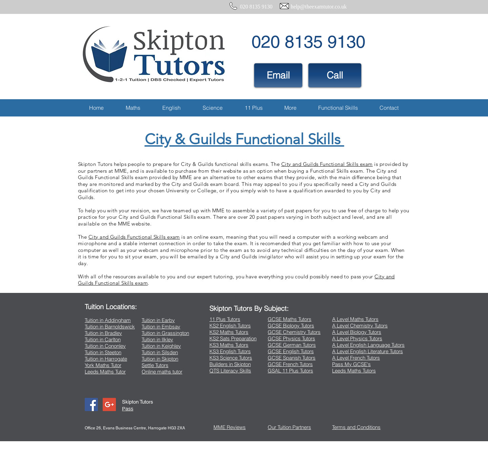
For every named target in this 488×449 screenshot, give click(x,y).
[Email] (278, 75)
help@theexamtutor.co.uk (319, 6)
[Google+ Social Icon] (109, 404)
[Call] (334, 75)
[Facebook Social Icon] (91, 404)
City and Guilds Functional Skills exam (327, 164)
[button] (133, 107)
